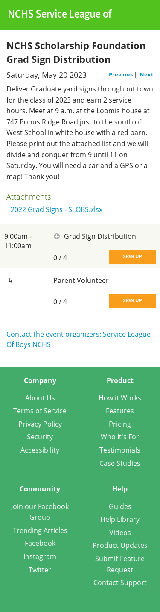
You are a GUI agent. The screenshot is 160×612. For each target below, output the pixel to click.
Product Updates (120, 545)
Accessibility (39, 450)
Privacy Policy (40, 424)
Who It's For (120, 436)
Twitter (40, 569)
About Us (40, 398)
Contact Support (120, 582)
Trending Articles (40, 530)
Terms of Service (40, 410)
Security (40, 436)
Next (147, 74)
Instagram (39, 556)
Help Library (120, 519)
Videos (120, 532)
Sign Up (132, 256)
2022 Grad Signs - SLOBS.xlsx (56, 209)
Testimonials (119, 450)
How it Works (120, 398)
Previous (121, 74)
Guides (120, 506)
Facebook (40, 543)
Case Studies (119, 463)
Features (120, 410)
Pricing (120, 424)
